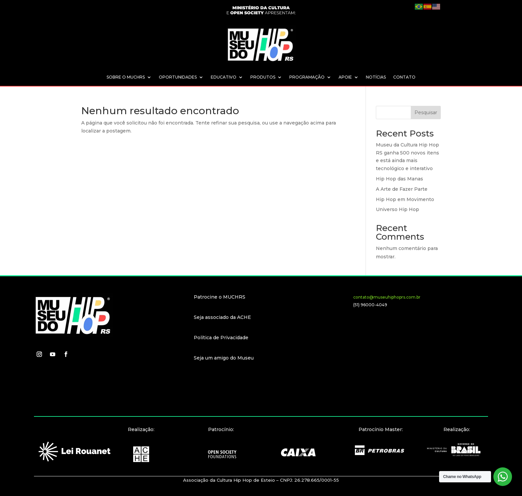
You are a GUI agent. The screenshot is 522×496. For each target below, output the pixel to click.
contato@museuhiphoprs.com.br (386, 297)
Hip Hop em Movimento (405, 199)
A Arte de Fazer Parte (401, 189)
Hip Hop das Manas (399, 179)
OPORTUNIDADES (178, 77)
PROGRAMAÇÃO (307, 77)
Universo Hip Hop (397, 209)
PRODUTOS (262, 77)
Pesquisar (425, 113)
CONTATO (404, 77)
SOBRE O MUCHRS (126, 77)
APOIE (345, 77)
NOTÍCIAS (376, 77)
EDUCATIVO (223, 77)
